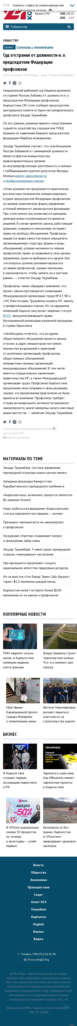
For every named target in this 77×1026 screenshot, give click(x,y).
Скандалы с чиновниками (34, 47)
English (38, 924)
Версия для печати (16, 437)
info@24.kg (42, 959)
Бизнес (38, 931)
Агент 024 (38, 902)
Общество (10, 40)
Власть (38, 865)
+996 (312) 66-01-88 (44, 954)
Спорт (38, 895)
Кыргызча (38, 917)
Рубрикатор (16, 27)
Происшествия (38, 887)
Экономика (38, 880)
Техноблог (38, 909)
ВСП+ (7, 316)
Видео (38, 939)
